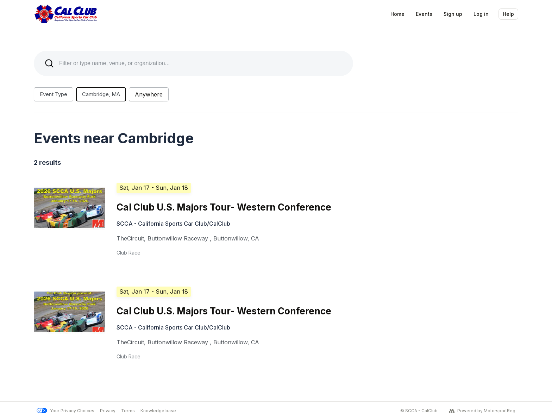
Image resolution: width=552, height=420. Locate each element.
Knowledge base (158, 410)
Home (397, 14)
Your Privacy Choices (65, 410)
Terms (128, 410)
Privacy (107, 410)
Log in (481, 14)
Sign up (453, 14)
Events (424, 14)
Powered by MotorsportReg (482, 410)
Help (508, 14)
